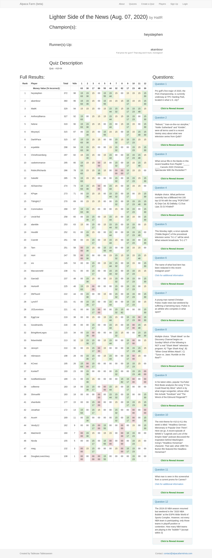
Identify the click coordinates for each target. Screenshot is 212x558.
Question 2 (161, 117)
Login (185, 4)
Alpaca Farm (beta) (31, 3)
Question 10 (161, 415)
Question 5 (161, 224)
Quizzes (133, 4)
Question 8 (161, 329)
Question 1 (161, 84)
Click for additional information (169, 275)
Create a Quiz (147, 4)
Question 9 (161, 375)
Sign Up (174, 4)
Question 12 (161, 501)
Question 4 (161, 187)
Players (162, 4)
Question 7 (161, 293)
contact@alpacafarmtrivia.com (178, 553)
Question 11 (161, 469)
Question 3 (161, 154)
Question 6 (161, 258)
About (122, 4)
